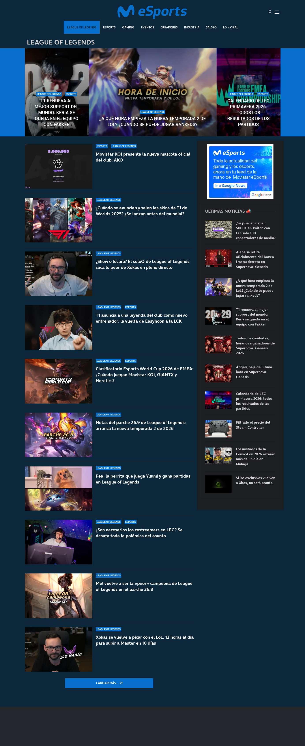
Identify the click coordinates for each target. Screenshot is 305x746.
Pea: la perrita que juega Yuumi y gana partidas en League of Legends (143, 479)
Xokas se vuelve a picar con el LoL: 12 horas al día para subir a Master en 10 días (145, 640)
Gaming (128, 27)
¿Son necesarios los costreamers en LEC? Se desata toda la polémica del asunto (139, 533)
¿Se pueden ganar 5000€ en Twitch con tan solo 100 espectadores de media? (255, 230)
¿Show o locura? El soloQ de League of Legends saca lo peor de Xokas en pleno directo (142, 264)
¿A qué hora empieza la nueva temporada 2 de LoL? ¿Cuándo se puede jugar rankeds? (152, 121)
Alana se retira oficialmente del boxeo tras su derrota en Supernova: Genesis (255, 259)
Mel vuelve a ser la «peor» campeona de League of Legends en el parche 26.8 (144, 586)
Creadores (169, 27)
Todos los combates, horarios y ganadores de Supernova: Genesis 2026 (255, 345)
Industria (191, 27)
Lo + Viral (230, 27)
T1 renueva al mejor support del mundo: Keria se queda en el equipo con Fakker (56, 112)
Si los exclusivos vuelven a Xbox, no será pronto (255, 480)
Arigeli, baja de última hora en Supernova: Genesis (254, 372)
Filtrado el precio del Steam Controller (253, 425)
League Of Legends (81, 27)
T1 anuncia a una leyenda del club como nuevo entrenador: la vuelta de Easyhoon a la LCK (141, 318)
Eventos (147, 27)
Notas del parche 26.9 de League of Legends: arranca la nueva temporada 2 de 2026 (141, 425)
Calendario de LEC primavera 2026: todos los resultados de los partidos (248, 112)
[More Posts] (109, 683)
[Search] (270, 12)
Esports (109, 27)
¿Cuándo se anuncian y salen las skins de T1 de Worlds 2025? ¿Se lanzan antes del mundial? (141, 211)
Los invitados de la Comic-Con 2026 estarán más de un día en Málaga (255, 456)
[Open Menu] (277, 12)
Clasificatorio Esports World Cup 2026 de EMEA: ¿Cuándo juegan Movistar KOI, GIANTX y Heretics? (144, 375)
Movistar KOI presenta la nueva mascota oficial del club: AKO (143, 157)
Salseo (211, 27)
